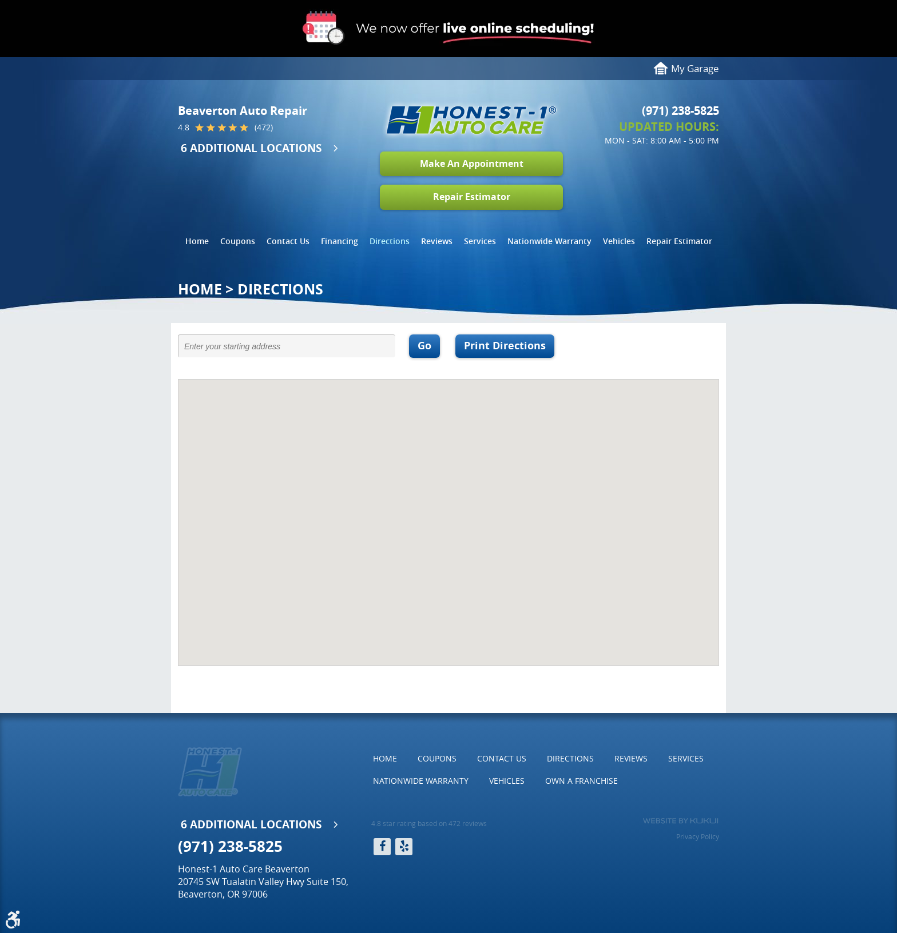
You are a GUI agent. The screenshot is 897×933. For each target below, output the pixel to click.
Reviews (437, 241)
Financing (339, 241)
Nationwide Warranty (549, 241)
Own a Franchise (581, 780)
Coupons (237, 241)
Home (197, 241)
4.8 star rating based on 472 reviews (429, 823)
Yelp (403, 846)
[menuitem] (197, 241)
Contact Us (288, 241)
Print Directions (505, 345)
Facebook (382, 846)
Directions (390, 241)
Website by (680, 821)
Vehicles (619, 241)
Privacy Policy (697, 836)
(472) (264, 127)
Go (424, 345)
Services (480, 241)
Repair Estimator (471, 196)
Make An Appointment (471, 163)
